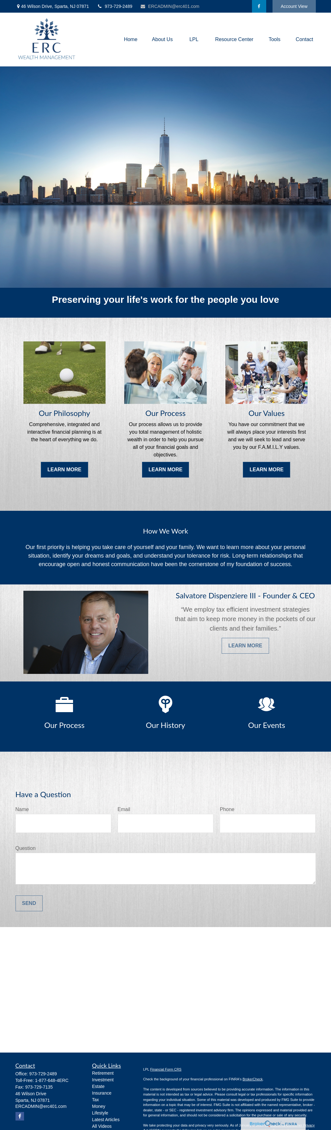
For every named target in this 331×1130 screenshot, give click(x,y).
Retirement (102, 1073)
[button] (130, 39)
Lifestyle (100, 1112)
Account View (294, 6)
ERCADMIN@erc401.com (169, 6)
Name (22, 809)
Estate (98, 1086)
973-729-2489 (114, 6)
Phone (227, 809)
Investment (102, 1079)
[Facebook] (259, 6)
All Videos (102, 1126)
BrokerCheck (252, 1079)
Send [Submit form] (29, 903)
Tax (95, 1099)
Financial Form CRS (165, 1069)
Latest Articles (106, 1119)
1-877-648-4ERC (52, 1080)
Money (98, 1106)
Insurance (101, 1093)
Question (25, 848)
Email (124, 809)
